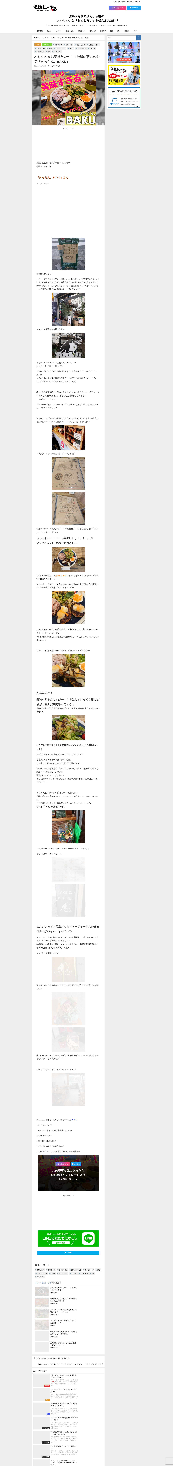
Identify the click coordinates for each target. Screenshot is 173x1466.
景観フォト (82, 31)
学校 (134, 31)
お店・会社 (70, 31)
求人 (118, 31)
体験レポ (93, 31)
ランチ (71, 48)
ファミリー (57, 51)
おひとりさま (81, 45)
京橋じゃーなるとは (120, 1)
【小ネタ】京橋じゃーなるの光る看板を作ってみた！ (57, 1326)
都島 (49, 51)
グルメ (49, 31)
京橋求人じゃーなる (134, 1)
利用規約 (50, 1463)
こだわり (92, 48)
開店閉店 (40, 31)
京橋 (50, 48)
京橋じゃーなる (95, 45)
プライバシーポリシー (61, 1463)
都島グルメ (59, 45)
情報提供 (35, 1463)
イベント (59, 31)
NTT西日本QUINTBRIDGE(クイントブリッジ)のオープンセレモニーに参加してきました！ (69, 1333)
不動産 (127, 31)
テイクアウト (81, 48)
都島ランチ (70, 45)
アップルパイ (41, 48)
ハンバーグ (40, 51)
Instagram (122, 1440)
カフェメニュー (61, 48)
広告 (111, 31)
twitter (134, 8)
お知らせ (103, 31)
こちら (74, 1120)
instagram (117, 8)
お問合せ (42, 1463)
